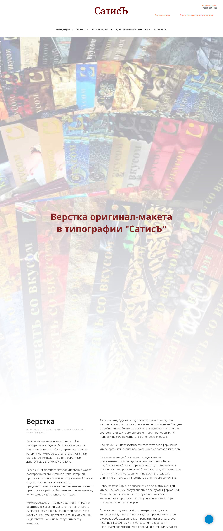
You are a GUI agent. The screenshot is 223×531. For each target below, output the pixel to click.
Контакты (160, 29)
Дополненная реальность (132, 29)
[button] (196, 15)
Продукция (63, 29)
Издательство (101, 29)
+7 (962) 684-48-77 (209, 8)
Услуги (81, 29)
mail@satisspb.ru (209, 5)
